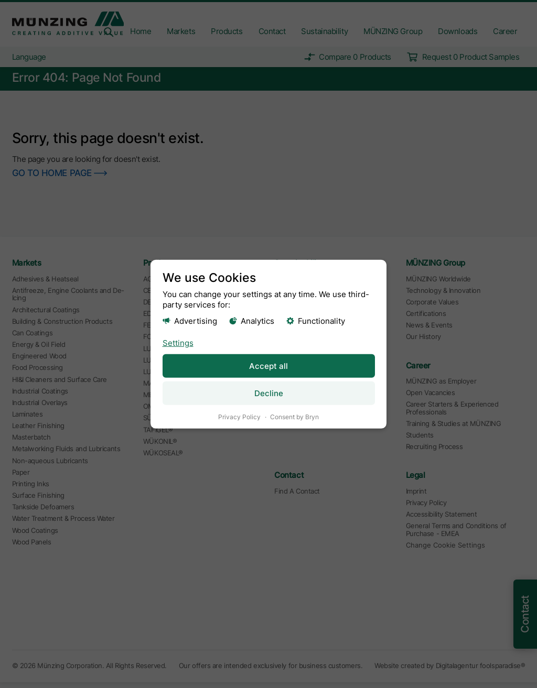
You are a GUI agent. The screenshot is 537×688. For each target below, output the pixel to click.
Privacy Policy (239, 416)
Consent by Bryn (294, 416)
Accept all (268, 365)
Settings (178, 342)
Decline (268, 393)
